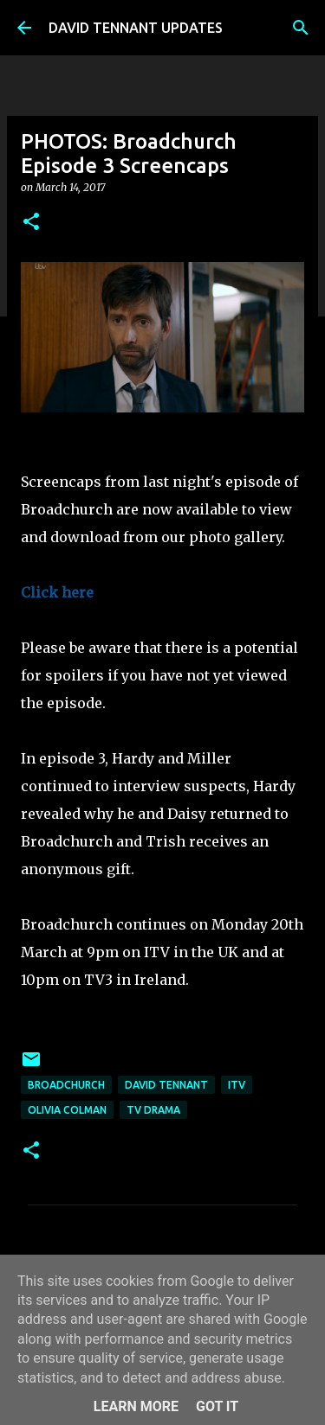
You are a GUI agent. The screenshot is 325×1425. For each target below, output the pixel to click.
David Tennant (166, 1084)
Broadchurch (66, 1084)
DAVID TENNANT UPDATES (136, 27)
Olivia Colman (67, 1109)
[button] (31, 222)
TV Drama (153, 1109)
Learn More (136, 1406)
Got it (217, 1406)
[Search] (300, 27)
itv (236, 1084)
